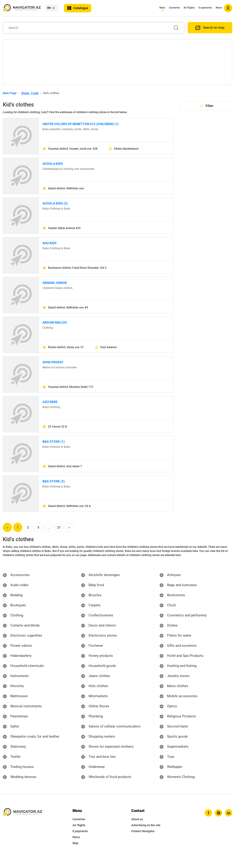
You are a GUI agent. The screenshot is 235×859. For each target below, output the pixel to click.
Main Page (10, 93)
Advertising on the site (145, 825)
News (219, 7)
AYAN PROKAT (53, 362)
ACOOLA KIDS (52, 163)
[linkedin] (228, 813)
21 (59, 527)
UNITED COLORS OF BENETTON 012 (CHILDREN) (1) (80, 124)
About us (137, 819)
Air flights (189, 7)
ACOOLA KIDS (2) (55, 203)
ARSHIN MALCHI (54, 322)
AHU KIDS (49, 243)
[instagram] (218, 813)
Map (75, 843)
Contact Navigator (143, 831)
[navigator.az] (22, 812)
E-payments (205, 7)
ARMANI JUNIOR (54, 283)
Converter (174, 7)
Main (162, 7)
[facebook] (207, 813)
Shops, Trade (30, 93)
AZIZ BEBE (50, 402)
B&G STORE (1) (53, 441)
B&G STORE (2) (53, 481)
